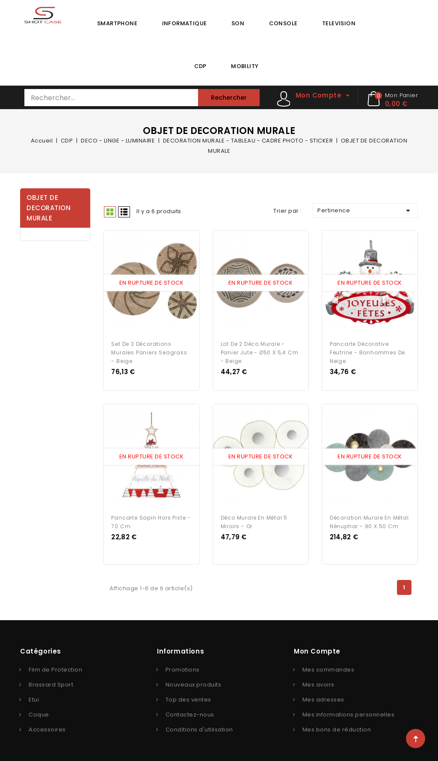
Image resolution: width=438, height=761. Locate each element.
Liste (124, 212)
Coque (39, 711)
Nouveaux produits (194, 682)
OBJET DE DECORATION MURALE (49, 208)
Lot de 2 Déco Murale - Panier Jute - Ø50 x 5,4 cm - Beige (260, 351)
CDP (200, 66)
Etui (34, 697)
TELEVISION (338, 23)
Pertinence (365, 210)
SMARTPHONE (117, 23)
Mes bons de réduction (336, 726)
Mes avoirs (318, 682)
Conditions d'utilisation (199, 726)
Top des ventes (188, 697)
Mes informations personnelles (348, 711)
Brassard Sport (51, 682)
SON (237, 23)
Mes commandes (328, 667)
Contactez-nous (190, 711)
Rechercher (229, 97)
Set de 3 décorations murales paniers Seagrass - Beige (149, 351)
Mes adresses (323, 697)
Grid (110, 212)
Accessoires (47, 726)
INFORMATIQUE (184, 23)
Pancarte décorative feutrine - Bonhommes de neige (367, 351)
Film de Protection (55, 667)
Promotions (183, 667)
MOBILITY (244, 66)
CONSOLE (283, 23)
